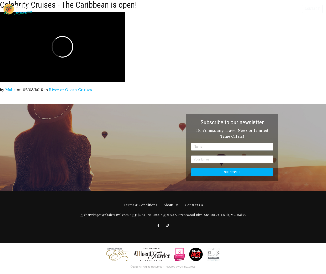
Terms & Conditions (140, 205)
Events (193, 9)
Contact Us (194, 205)
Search (292, 9)
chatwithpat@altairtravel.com (106, 215)
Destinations (210, 9)
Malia (10, 90)
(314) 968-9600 (149, 215)
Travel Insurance (247, 9)
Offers (180, 9)
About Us (171, 205)
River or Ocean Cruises (70, 90)
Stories (227, 9)
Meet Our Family (273, 9)
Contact (312, 9)
